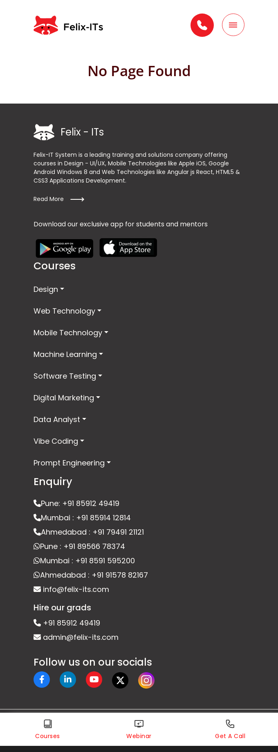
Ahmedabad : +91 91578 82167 (91, 575)
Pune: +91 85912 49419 (76, 503)
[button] (202, 25)
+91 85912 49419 (67, 623)
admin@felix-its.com (76, 637)
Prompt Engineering (69, 463)
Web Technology (64, 311)
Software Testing (65, 376)
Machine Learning (65, 354)
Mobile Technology (68, 332)
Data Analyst (57, 419)
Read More (59, 199)
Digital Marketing (64, 398)
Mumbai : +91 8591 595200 (84, 561)
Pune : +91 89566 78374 (79, 546)
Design (46, 289)
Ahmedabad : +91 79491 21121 (89, 532)
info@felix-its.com (71, 589)
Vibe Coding (56, 441)
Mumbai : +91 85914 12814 (82, 518)
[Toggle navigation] (233, 25)
